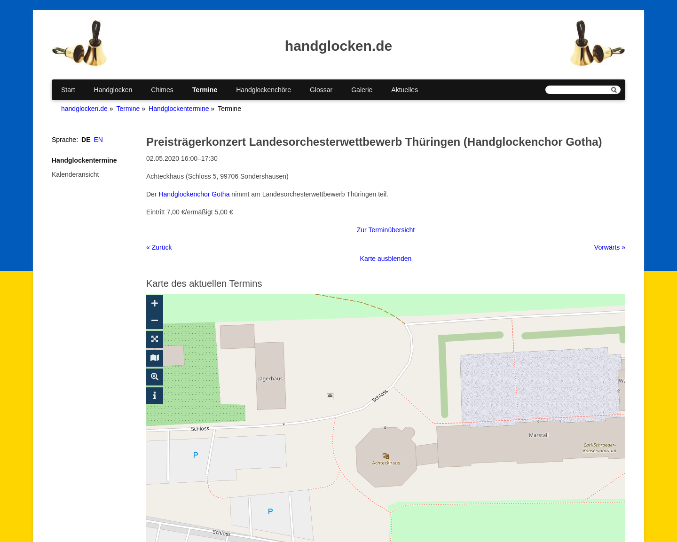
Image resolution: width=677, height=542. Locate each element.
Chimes (162, 90)
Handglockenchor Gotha (193, 194)
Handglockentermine (179, 108)
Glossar (321, 90)
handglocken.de (84, 108)
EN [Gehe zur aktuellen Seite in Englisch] (98, 139)
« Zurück (159, 247)
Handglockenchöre (263, 90)
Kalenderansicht (75, 174)
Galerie (361, 90)
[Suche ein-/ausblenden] (154, 377)
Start (68, 90)
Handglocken (113, 90)
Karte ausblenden (386, 258)
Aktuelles (404, 90)
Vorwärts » (609, 247)
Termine (204, 90)
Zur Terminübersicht (386, 230)
